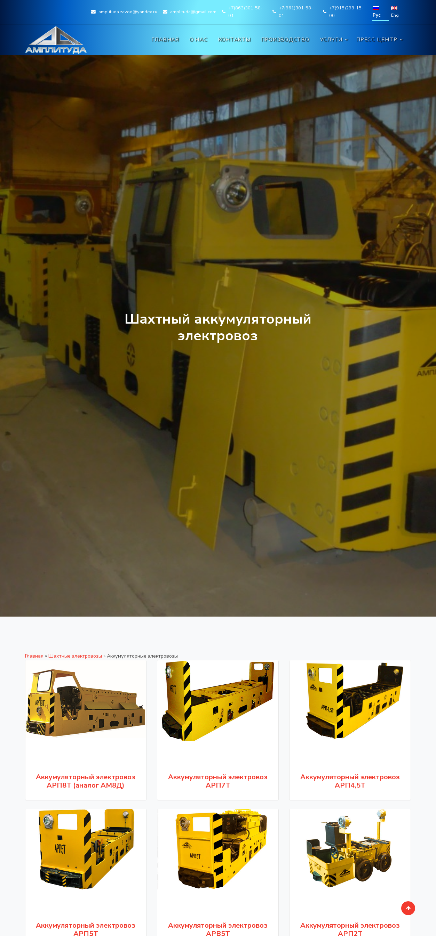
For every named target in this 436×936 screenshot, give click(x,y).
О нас (198, 39)
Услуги (331, 39)
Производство (285, 39)
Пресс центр (376, 39)
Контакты (234, 39)
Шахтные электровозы (75, 655)
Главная (165, 39)
